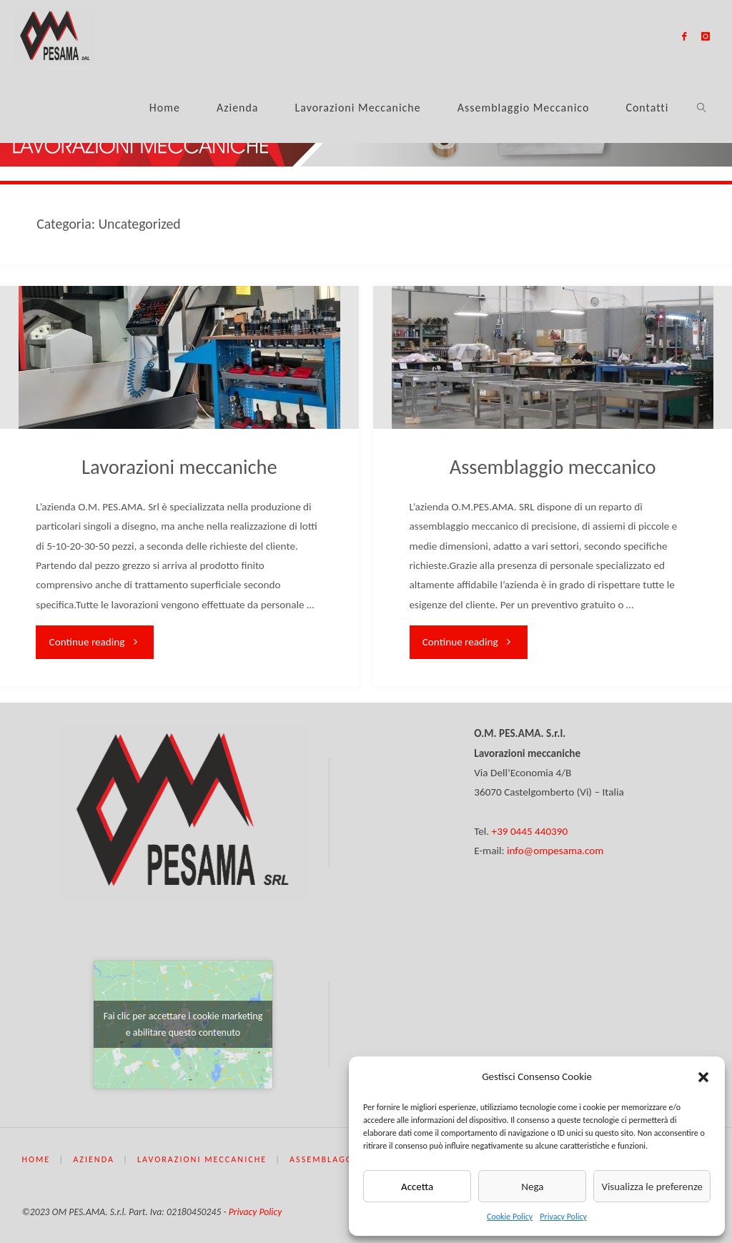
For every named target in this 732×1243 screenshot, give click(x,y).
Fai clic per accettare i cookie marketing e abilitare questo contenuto (183, 1024)
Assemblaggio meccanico (553, 467)
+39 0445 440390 (530, 831)
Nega (532, 1186)
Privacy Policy (563, 1217)
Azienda (93, 1159)
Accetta (417, 1186)
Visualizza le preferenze (652, 1186)
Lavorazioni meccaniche (179, 467)
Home (35, 1159)
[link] (702, 107)
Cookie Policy (510, 1217)
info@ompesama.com (555, 850)
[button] (703, 1077)
